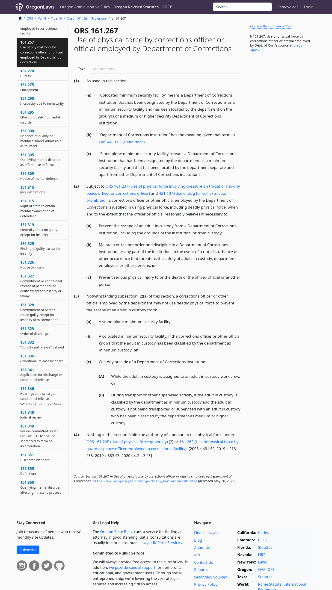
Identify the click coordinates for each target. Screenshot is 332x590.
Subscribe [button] (28, 549)
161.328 (39, 312)
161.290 (42, 101)
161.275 (29, 87)
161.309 (39, 176)
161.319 (38, 229)
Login (309, 6)
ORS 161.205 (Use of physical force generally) (127, 441)
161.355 (28, 471)
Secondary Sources (210, 577)
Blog (198, 540)
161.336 (41, 358)
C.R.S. (263, 540)
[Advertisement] (280, 132)
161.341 (41, 374)
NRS (261, 554)
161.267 (41, 52)
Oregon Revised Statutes (136, 6)
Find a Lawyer (206, 532)
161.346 (42, 396)
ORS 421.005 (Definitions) (122, 142)
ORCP (167, 6)
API (197, 555)
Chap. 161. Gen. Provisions (87, 18)
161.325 (40, 248)
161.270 (27, 73)
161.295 (40, 117)
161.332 (42, 344)
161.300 (40, 138)
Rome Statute (270, 584)
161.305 (40, 159)
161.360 (41, 487)
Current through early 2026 (271, 26)
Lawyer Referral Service (159, 542)
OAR (261, 569)
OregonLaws (40, 7)
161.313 (32, 190)
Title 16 (56, 18)
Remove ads (287, 6)
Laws (262, 562)
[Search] (242, 7)
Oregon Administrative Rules (85, 6)
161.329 (34, 331)
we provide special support (132, 567)
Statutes (265, 547)
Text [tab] (81, 68)
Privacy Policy (205, 584)
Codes (263, 532)
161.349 (39, 436)
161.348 (31, 414)
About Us (202, 547)
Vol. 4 (42, 18)
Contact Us (203, 562)
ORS (30, 18)
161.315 (37, 208)
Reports (201, 569)
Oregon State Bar (115, 531)
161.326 (32, 264)
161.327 (41, 286)
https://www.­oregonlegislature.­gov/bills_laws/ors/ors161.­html (145, 481)
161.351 (35, 457)
